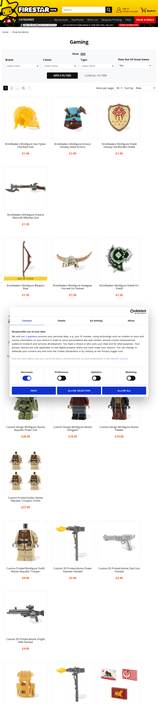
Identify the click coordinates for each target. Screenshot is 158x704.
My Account (61, 19)
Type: (84, 59)
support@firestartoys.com (56, 648)
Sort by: (129, 88)
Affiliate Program (50, 671)
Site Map (7, 678)
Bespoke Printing (112, 19)
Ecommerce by (144, 700)
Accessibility (9, 669)
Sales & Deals (145, 19)
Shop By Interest (21, 32)
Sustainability (10, 673)
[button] (23, 66)
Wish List (92, 19)
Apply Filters (62, 75)
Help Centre (48, 638)
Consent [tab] (27, 320)
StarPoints (77, 19)
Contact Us (47, 633)
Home (5, 32)
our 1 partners (29, 336)
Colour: (47, 59)
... (17, 88)
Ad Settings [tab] (96, 320)
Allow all (124, 390)
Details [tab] (62, 320)
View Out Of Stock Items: (133, 59)
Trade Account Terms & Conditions (61, 666)
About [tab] (131, 320)
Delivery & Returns (13, 655)
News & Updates (11, 646)
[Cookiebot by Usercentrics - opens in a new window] (132, 311)
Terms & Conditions (13, 660)
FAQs (128, 19)
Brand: (9, 59)
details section (119, 358)
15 (23, 88)
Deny (34, 390)
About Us (7, 642)
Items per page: (105, 88)
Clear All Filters (96, 75)
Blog (5, 651)
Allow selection (79, 390)
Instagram (99, 645)
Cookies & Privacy (12, 664)
